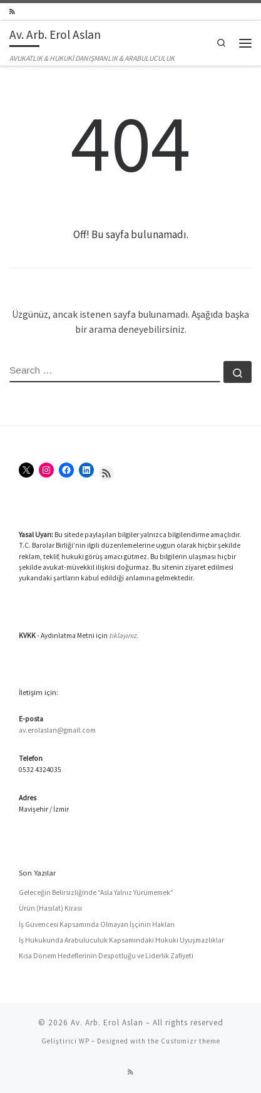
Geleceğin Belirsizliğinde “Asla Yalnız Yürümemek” (96, 892)
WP (84, 1041)
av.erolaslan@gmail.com (57, 730)
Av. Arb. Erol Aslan (107, 1022)
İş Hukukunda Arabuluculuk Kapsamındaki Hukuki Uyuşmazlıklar (121, 940)
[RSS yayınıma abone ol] (12, 12)
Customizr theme (190, 1041)
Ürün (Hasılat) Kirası (50, 908)
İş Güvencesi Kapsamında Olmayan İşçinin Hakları (97, 924)
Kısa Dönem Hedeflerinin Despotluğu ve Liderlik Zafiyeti (106, 955)
